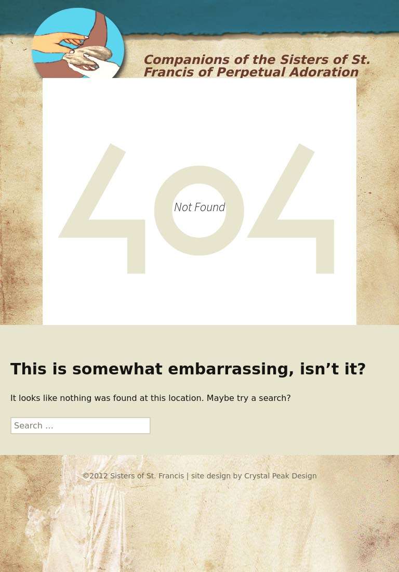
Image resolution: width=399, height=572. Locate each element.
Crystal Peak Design (280, 476)
